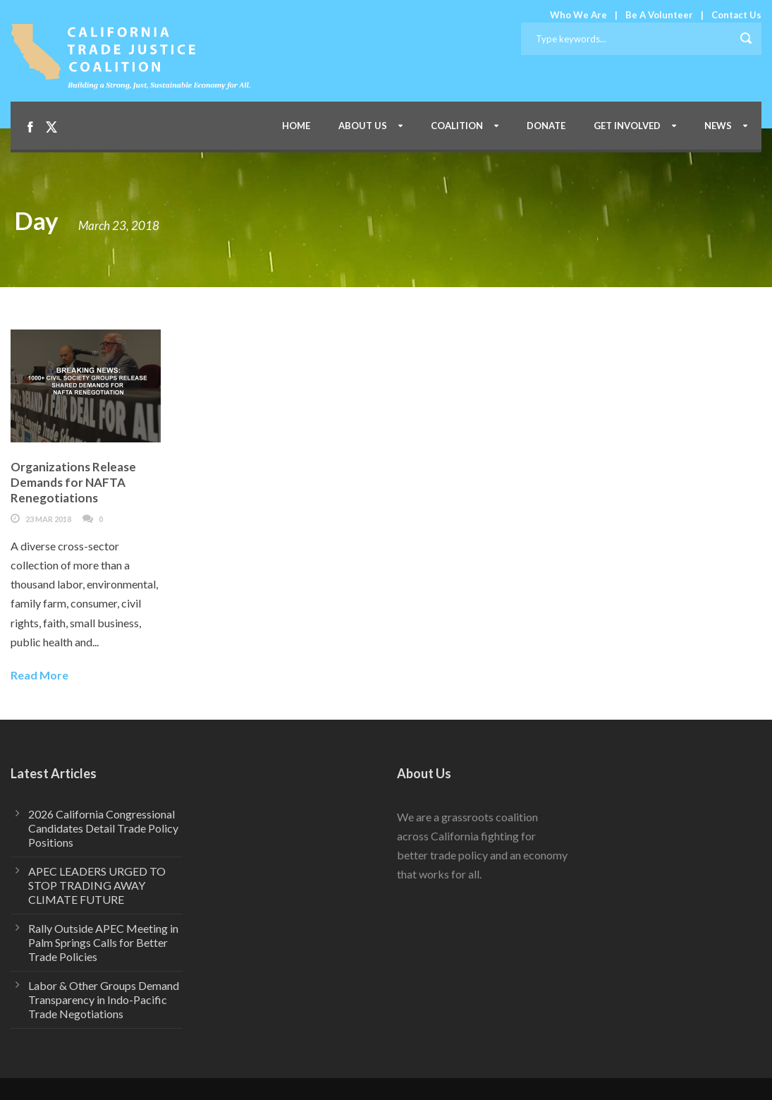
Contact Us (736, 14)
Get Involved (627, 125)
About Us (362, 125)
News (718, 125)
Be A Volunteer (659, 14)
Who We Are (578, 14)
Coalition (457, 125)
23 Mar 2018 (48, 519)
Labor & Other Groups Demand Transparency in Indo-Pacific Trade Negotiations (103, 999)
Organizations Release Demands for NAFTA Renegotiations (73, 482)
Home (296, 125)
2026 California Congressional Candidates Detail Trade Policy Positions (103, 828)
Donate (546, 125)
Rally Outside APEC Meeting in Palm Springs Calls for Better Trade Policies (103, 942)
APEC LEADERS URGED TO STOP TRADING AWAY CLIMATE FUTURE (97, 885)
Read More (39, 675)
